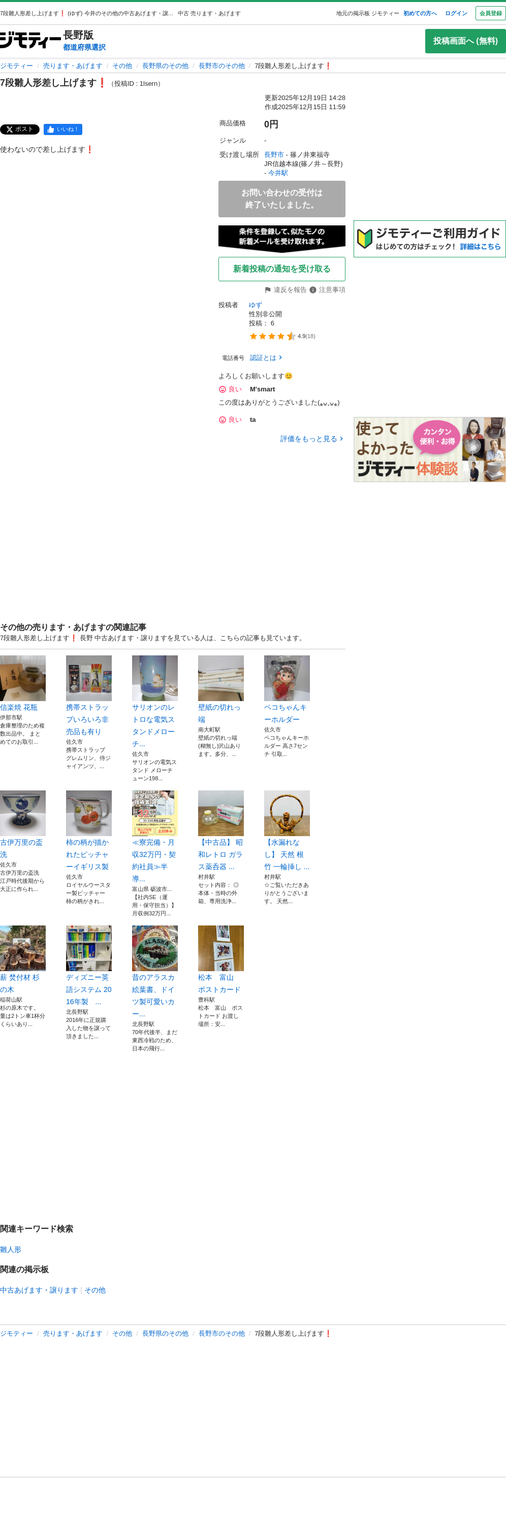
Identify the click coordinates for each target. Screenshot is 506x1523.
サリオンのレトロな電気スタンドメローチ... (155, 701)
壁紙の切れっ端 (221, 689)
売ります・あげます (73, 66)
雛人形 (10, 1249)
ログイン (456, 13)
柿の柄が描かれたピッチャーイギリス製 (89, 830)
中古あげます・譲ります (39, 1290)
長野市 (274, 154)
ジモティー (16, 66)
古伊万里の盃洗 (23, 824)
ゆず (255, 305)
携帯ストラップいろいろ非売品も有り (89, 695)
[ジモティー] (30, 40)
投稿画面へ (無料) (465, 41)
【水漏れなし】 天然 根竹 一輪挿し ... (287, 830)
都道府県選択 (84, 47)
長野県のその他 (165, 66)
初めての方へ (420, 13)
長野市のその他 (222, 66)
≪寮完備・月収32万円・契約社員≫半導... (155, 836)
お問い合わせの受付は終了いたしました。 (282, 198)
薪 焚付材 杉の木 (23, 959)
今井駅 (278, 173)
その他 (122, 66)
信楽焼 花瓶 (23, 683)
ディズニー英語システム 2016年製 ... (89, 965)
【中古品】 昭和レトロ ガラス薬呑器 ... (221, 830)
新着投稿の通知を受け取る (282, 268)
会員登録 (491, 13)
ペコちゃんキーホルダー (287, 689)
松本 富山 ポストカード (221, 959)
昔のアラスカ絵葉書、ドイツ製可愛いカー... (155, 971)
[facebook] (63, 129)
